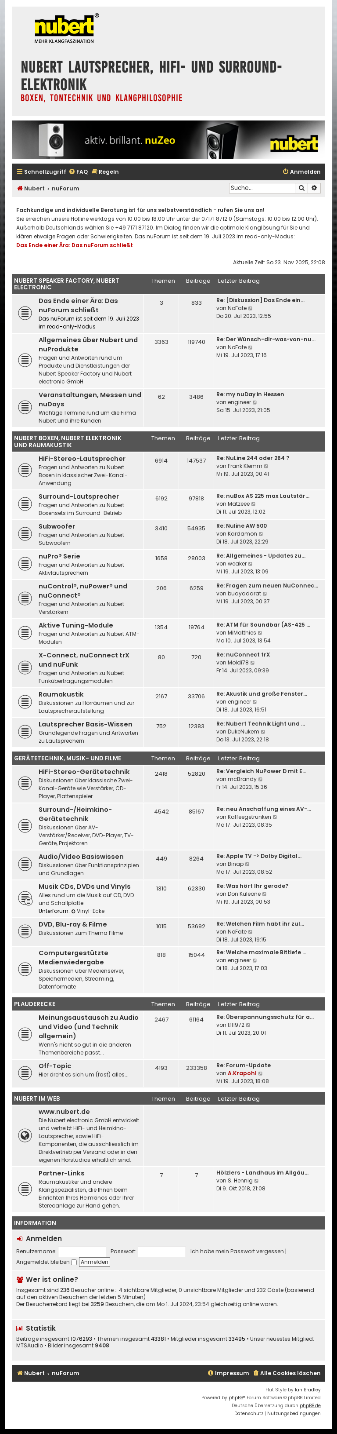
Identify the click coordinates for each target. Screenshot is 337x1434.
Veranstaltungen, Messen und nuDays (90, 399)
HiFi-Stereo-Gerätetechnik (84, 771)
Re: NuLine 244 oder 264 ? (252, 458)
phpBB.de (310, 1405)
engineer (239, 402)
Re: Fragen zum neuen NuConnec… (267, 585)
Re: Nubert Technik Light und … (260, 723)
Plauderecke (34, 1004)
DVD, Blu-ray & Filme (73, 924)
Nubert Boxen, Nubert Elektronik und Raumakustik (68, 441)
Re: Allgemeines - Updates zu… (260, 555)
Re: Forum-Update (243, 1065)
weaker (237, 563)
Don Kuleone (244, 894)
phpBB (236, 1397)
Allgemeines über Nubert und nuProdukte (88, 345)
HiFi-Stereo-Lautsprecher (82, 458)
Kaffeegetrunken (249, 817)
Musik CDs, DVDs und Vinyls (85, 886)
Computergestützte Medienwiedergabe (73, 958)
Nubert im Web (37, 1099)
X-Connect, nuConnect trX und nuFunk (84, 660)
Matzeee (239, 503)
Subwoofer (57, 526)
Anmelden (44, 1238)
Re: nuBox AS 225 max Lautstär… (262, 496)
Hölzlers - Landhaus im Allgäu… (262, 1172)
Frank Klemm (245, 466)
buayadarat (244, 593)
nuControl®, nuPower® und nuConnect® (83, 591)
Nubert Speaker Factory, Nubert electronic (66, 284)
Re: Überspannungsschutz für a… (265, 1017)
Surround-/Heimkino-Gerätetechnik (75, 814)
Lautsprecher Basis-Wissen (86, 724)
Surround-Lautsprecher (79, 496)
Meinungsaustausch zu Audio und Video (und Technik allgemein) (89, 1026)
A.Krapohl (242, 1073)
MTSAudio (29, 1345)
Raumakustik (61, 694)
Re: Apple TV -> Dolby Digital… (258, 856)
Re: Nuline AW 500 (241, 525)
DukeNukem (243, 731)
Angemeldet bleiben (46, 1262)
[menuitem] (78, 172)
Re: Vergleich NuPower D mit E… (261, 771)
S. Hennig (240, 1180)
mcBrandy (242, 779)
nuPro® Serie (59, 556)
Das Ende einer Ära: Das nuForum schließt (74, 245)
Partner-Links (62, 1173)
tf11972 (236, 1025)
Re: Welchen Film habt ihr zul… (260, 923)
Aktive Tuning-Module (76, 625)
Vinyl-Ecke (87, 911)
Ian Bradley (308, 1390)
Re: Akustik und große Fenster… (261, 693)
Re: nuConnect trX (243, 654)
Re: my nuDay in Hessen (250, 394)
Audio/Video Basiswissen (81, 856)
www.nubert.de (64, 1111)
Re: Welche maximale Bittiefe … (261, 952)
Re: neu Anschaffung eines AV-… (263, 809)
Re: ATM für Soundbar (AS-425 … (263, 624)
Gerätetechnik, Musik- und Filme (67, 758)
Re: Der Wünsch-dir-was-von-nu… (265, 339)
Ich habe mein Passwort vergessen (237, 1251)
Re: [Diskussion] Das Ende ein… (260, 300)
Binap (236, 864)
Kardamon (242, 533)
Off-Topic (55, 1066)
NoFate (237, 308)
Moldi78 (238, 662)
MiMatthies (242, 632)
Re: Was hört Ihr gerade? (252, 886)
